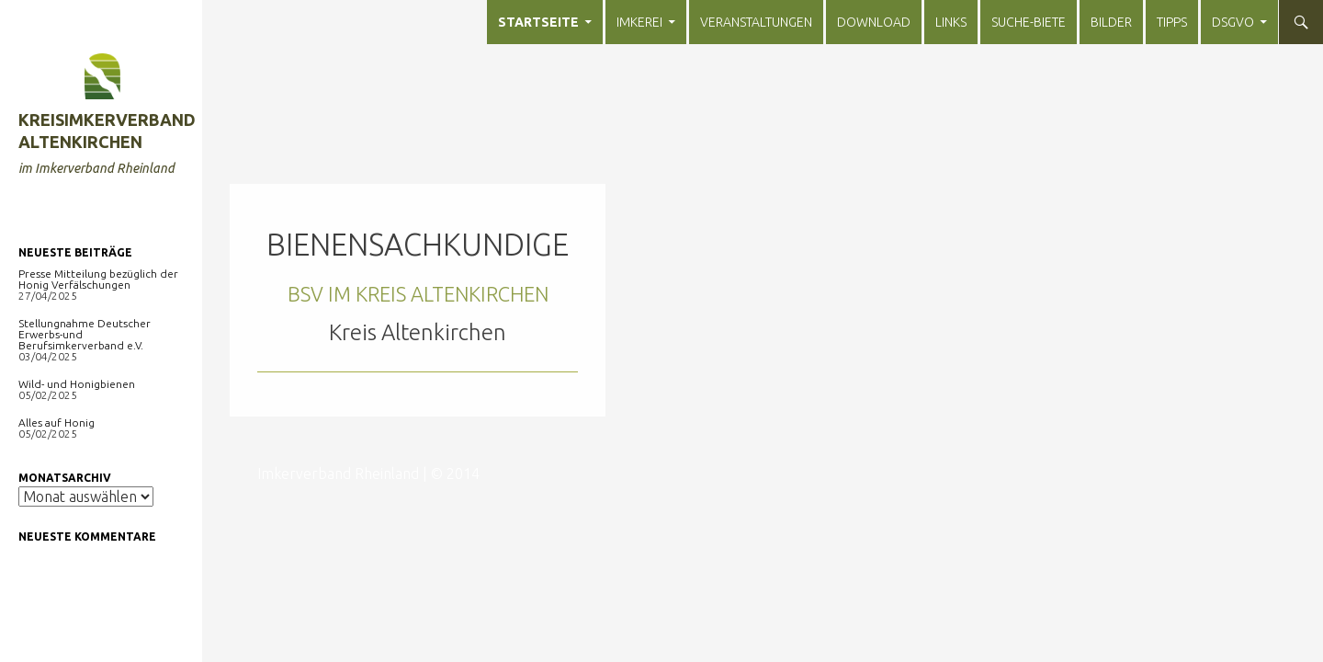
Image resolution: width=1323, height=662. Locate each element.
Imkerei (639, 22)
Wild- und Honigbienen (76, 384)
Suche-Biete (1028, 22)
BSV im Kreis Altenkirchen (418, 293)
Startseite (538, 22)
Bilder (1111, 22)
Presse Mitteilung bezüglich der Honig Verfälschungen (98, 279)
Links (951, 22)
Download (873, 22)
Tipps (1172, 22)
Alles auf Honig (56, 422)
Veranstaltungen (756, 22)
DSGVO (1233, 22)
